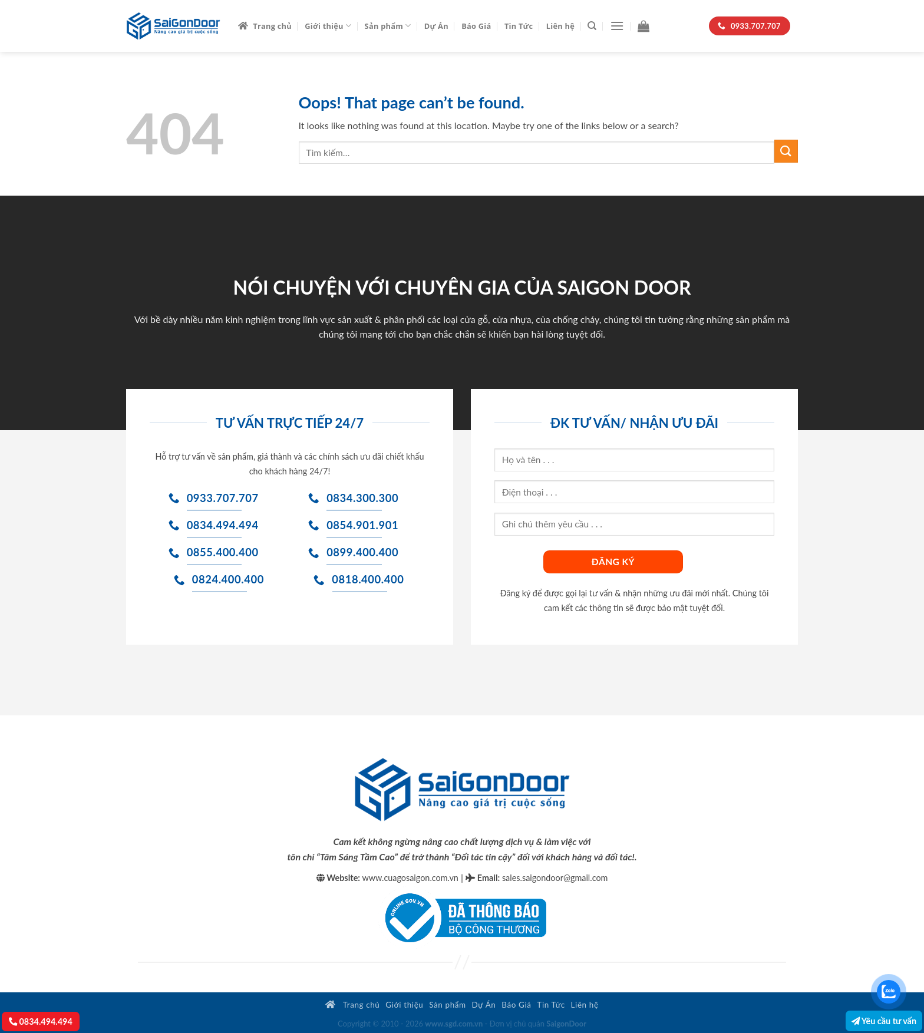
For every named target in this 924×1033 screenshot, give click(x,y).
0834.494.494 (40, 1022)
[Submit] (786, 151)
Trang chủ (265, 26)
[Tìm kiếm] (592, 26)
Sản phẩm (388, 25)
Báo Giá (476, 26)
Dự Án (436, 26)
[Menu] (617, 25)
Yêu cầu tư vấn (884, 1021)
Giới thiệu (328, 25)
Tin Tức (518, 26)
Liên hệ (560, 26)
